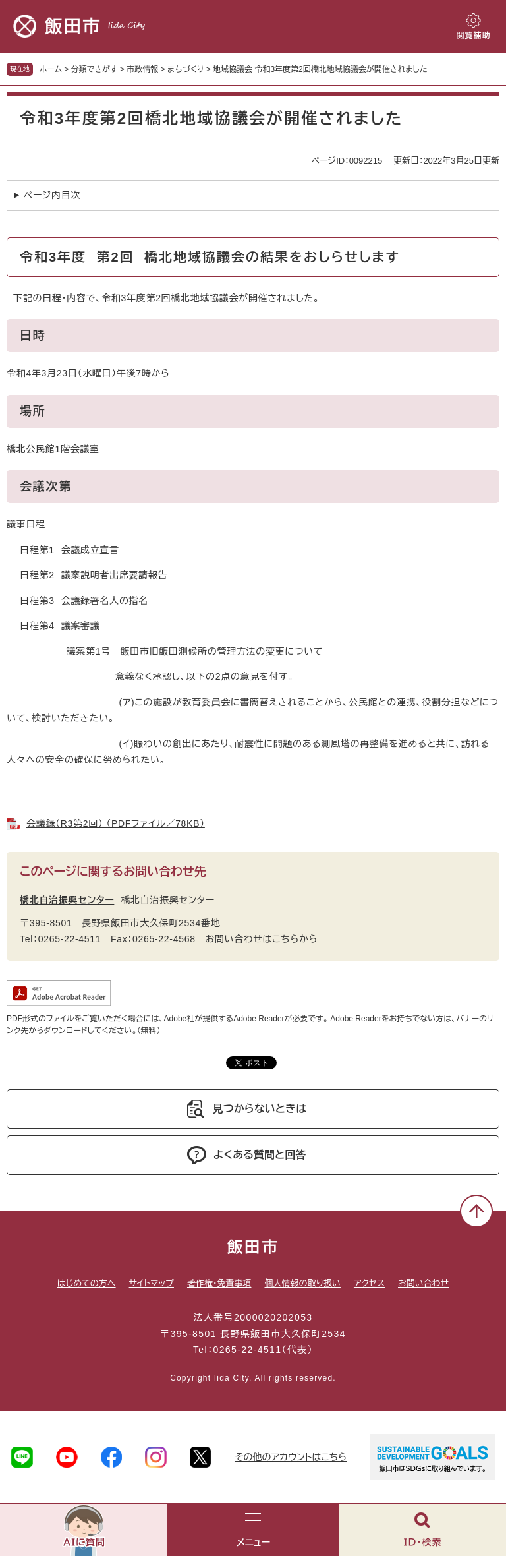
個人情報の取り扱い (302, 1283)
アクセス (369, 1283)
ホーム (51, 69)
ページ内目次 (52, 195)
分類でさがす (94, 69)
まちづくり (185, 69)
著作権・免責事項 (219, 1283)
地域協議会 (232, 69)
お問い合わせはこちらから (261, 939)
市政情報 (142, 69)
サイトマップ (151, 1283)
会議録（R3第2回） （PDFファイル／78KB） (115, 823)
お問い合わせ (423, 1283)
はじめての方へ (86, 1283)
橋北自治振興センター (67, 900)
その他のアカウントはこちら (291, 1457)
